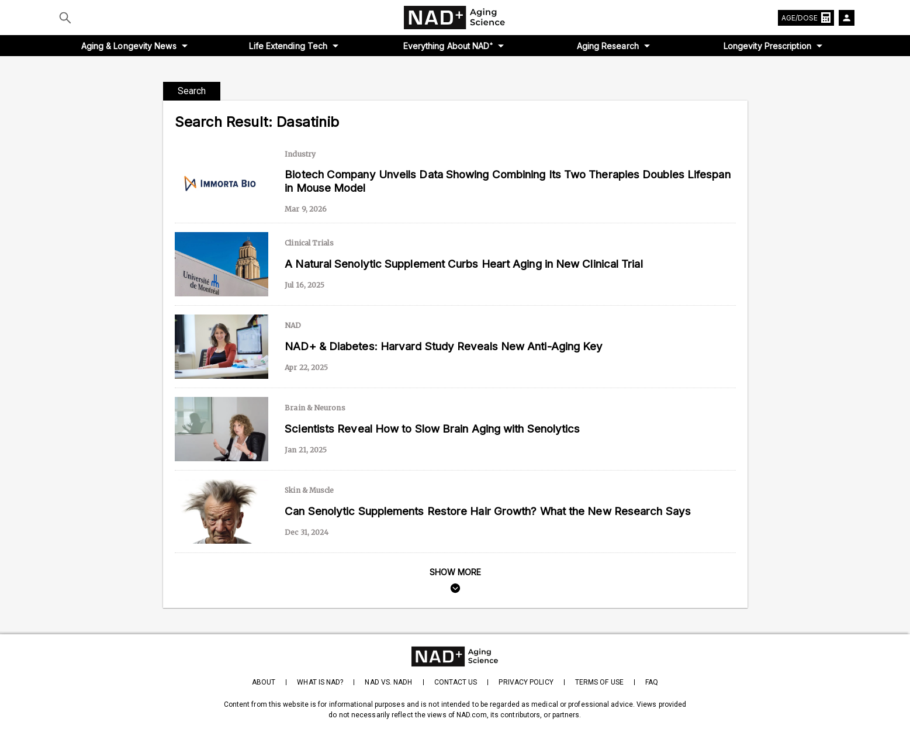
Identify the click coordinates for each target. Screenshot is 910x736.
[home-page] (455, 17)
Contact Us (456, 682)
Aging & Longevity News (129, 46)
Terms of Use (599, 682)
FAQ (651, 682)
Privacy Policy (526, 682)
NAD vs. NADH (388, 682)
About (263, 682)
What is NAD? (320, 682)
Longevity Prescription (767, 46)
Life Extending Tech (288, 46)
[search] (455, 582)
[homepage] (455, 656)
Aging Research (608, 46)
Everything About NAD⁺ (448, 46)
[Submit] (65, 17)
